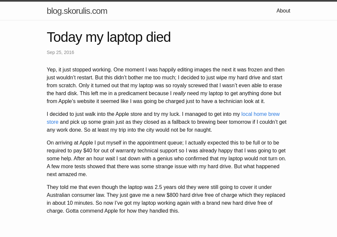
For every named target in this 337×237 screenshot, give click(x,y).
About (283, 10)
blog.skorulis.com (77, 11)
